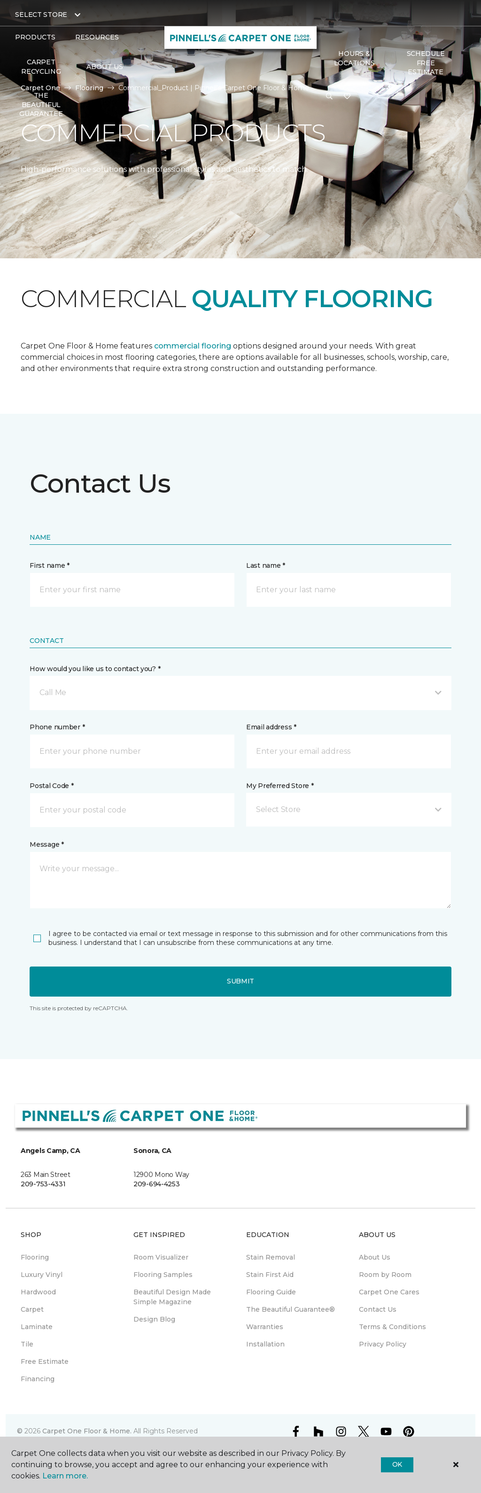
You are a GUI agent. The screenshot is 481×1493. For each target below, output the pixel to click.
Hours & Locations (354, 58)
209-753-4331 (43, 1184)
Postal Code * (51, 785)
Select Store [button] (41, 14)
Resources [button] (97, 37)
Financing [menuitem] (37, 1379)
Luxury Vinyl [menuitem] (41, 1274)
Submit (240, 981)
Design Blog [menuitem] (154, 1319)
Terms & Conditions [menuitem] (392, 1327)
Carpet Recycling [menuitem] (41, 67)
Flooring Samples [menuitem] (163, 1274)
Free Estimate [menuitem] (45, 1361)
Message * (46, 844)
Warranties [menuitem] (264, 1327)
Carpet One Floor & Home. (87, 1431)
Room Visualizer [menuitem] (160, 1257)
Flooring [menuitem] (35, 1257)
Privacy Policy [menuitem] (382, 1344)
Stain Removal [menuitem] (270, 1257)
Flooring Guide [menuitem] (271, 1292)
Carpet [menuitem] (32, 1309)
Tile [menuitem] (27, 1344)
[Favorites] (347, 96)
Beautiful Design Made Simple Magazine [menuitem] (172, 1297)
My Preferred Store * (279, 785)
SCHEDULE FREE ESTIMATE (426, 62)
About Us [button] (104, 66)
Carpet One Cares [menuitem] (389, 1292)
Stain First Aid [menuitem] (270, 1274)
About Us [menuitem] (374, 1257)
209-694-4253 (156, 1184)
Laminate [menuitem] (37, 1327)
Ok (397, 1464)
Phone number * (57, 727)
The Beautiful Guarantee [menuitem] (40, 104)
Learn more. (65, 1475)
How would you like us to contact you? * (95, 668)
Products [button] (35, 37)
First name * (50, 565)
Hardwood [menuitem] (38, 1292)
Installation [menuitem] (265, 1344)
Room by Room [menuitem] (385, 1274)
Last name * (265, 565)
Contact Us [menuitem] (377, 1309)
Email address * (271, 727)
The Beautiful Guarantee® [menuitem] (290, 1309)
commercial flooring (192, 345)
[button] (329, 96)
